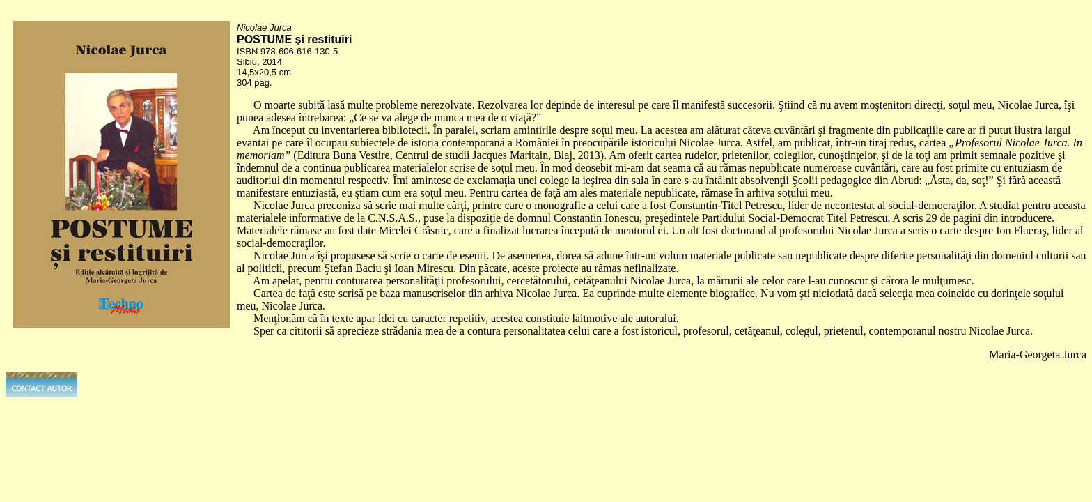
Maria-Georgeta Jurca (1037, 354)
